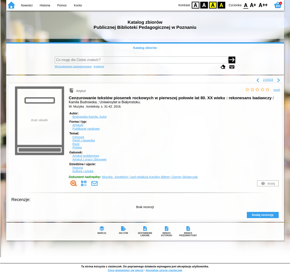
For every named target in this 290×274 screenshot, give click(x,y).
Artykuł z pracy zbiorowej (89, 159)
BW (204, 5)
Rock (75, 144)
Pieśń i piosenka (83, 140)
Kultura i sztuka (82, 171)
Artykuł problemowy (85, 155)
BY (221, 5)
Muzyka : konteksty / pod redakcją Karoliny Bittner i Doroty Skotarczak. (150, 177)
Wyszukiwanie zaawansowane (73, 66)
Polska (77, 147)
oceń (277, 90)
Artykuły (77, 125)
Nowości (26, 5)
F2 (263, 5)
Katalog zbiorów (145, 48)
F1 (253, 5)
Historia (45, 5)
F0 (246, 5)
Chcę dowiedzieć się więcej (125, 270)
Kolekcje (99, 66)
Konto (78, 5)
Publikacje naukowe (86, 128)
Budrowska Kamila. (89, 116)
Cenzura (78, 137)
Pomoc (62, 5)
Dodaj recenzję (263, 215)
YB (213, 5)
